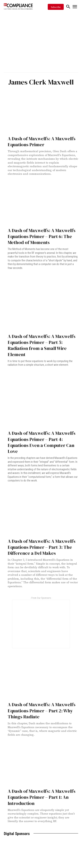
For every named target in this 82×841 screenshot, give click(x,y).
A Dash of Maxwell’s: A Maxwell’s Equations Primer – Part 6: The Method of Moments (41, 236)
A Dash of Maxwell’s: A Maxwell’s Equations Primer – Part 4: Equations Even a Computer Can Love (41, 442)
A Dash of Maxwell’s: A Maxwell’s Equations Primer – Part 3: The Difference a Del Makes (41, 547)
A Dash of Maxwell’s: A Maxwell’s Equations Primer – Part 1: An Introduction (41, 797)
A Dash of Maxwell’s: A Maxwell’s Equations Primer (41, 141)
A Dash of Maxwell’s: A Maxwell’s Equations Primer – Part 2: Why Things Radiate (41, 710)
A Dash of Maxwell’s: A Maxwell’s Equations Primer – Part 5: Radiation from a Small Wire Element (41, 345)
